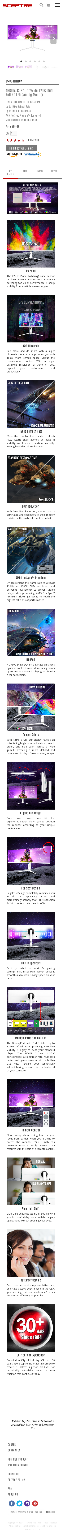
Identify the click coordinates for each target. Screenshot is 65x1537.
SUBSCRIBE (50, 1512)
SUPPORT (54, 171)
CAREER (12, 1444)
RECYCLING (13, 1474)
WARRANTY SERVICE (18, 1465)
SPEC (25, 171)
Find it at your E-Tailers (21, 148)
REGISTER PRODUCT (18, 1459)
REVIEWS (40, 171)
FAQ (10, 1488)
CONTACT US (14, 1450)
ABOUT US (13, 1494)
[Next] (53, 39)
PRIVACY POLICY (16, 1479)
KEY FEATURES (10, 172)
